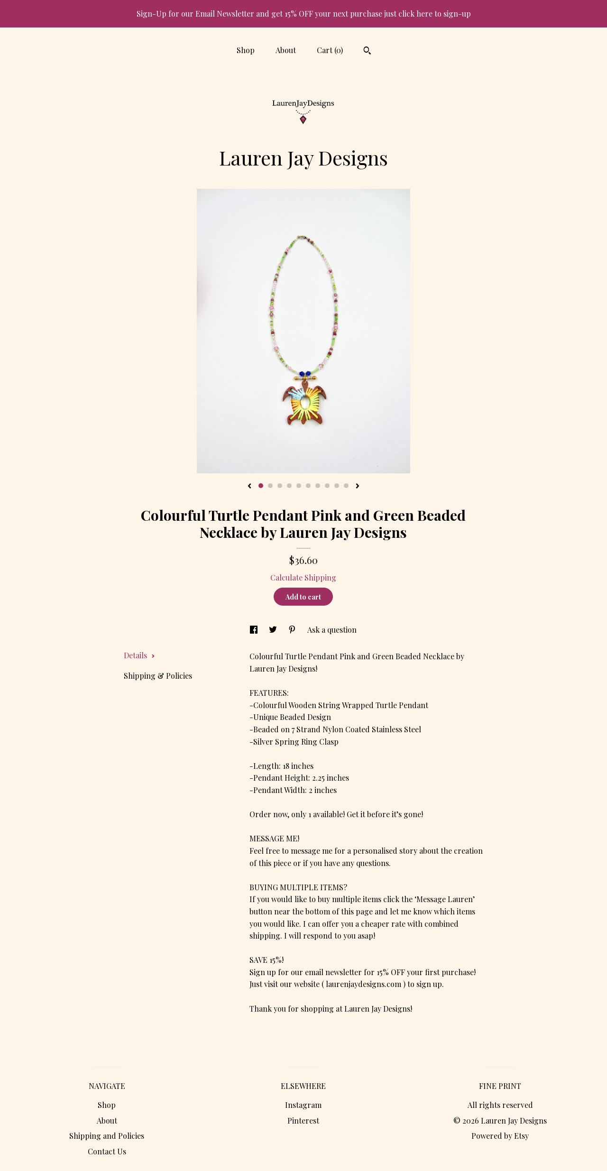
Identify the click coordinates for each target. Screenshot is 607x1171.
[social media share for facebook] (254, 630)
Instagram (303, 1105)
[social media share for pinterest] (293, 630)
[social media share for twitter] (274, 630)
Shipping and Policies (106, 1136)
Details (139, 655)
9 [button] (336, 485)
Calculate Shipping (303, 577)
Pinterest (303, 1120)
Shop (246, 50)
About (286, 50)
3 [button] (279, 485)
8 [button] (327, 485)
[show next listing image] (357, 486)
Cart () (330, 50)
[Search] (367, 51)
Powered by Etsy (500, 1136)
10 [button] (346, 485)
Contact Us (107, 1151)
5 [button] (298, 485)
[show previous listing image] (249, 486)
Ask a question (332, 630)
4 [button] (289, 485)
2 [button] (270, 485)
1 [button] (260, 485)
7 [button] (317, 485)
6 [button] (308, 485)
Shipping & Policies (158, 676)
